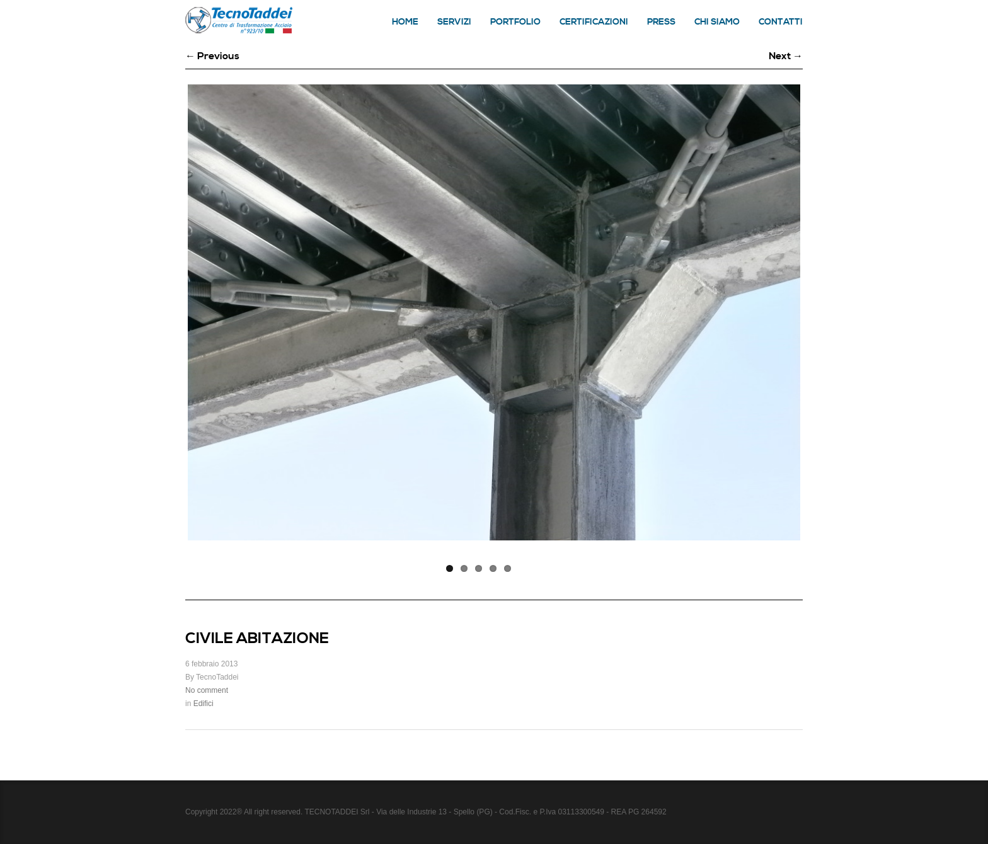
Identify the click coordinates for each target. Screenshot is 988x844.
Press (661, 22)
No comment (206, 690)
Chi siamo (717, 22)
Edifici (203, 703)
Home (405, 22)
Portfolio (515, 22)
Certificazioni (594, 22)
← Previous (212, 56)
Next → (786, 56)
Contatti (781, 22)
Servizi (454, 22)
